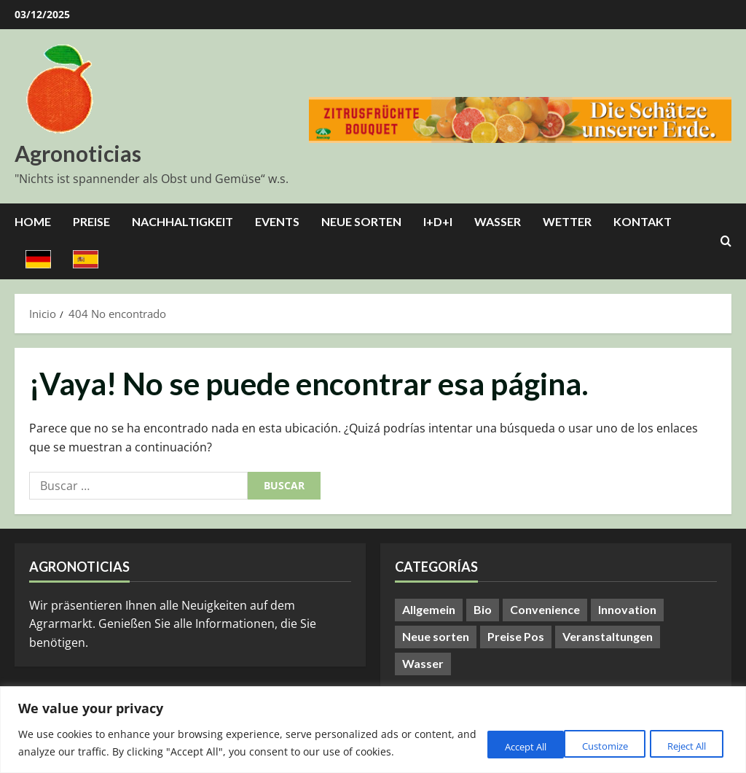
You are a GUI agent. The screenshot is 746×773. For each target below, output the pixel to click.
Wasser (497, 221)
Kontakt (642, 221)
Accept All (683, 736)
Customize (491, 736)
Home (33, 221)
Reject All (587, 736)
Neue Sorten (361, 221)
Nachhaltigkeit (182, 221)
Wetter (567, 221)
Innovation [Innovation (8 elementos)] (627, 609)
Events (277, 221)
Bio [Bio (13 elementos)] (483, 609)
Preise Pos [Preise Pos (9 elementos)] (515, 636)
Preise (91, 221)
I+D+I (437, 221)
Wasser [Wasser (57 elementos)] (423, 663)
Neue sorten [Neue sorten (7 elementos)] (435, 636)
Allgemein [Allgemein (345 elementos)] (428, 609)
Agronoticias (78, 153)
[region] (373, 721)
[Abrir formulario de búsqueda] (726, 241)
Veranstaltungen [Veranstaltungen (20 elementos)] (607, 636)
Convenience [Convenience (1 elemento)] (545, 609)
